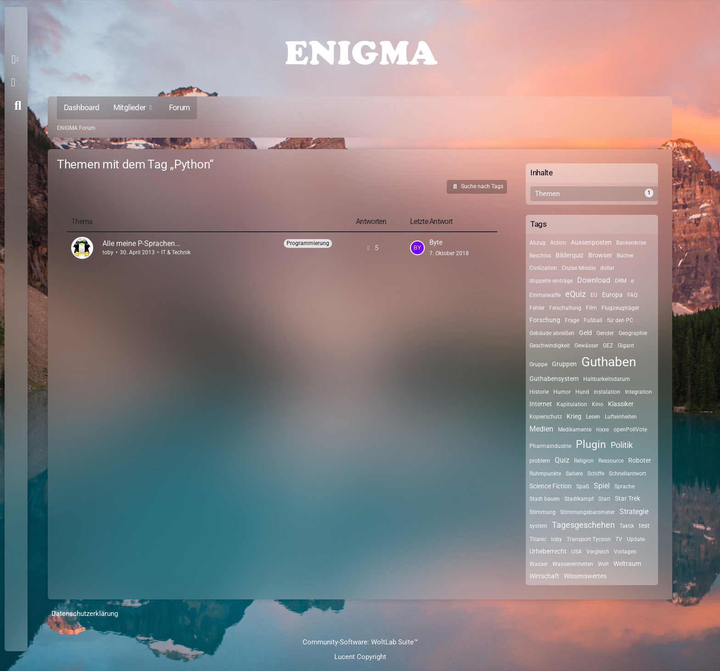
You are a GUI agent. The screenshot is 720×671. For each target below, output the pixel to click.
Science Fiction (550, 486)
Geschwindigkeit (549, 345)
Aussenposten (591, 242)
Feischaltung (565, 308)
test (644, 525)
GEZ (608, 345)
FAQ (632, 295)
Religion (584, 461)
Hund (582, 392)
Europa (612, 294)
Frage (572, 320)
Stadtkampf (579, 499)
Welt (603, 564)
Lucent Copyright (360, 657)
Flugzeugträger (620, 308)
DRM (620, 281)
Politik (622, 445)
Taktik (626, 526)
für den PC (620, 320)
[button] (17, 59)
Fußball (593, 320)
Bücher (625, 255)
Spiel (602, 485)
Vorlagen (625, 551)
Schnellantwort (627, 473)
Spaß (582, 486)
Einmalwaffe (545, 295)
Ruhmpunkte (545, 473)
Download (593, 280)
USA (576, 551)
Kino (597, 404)
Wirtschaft (544, 576)
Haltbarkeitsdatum (606, 379)
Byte (436, 242)
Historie (539, 392)
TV (618, 539)
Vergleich (597, 551)
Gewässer (586, 345)
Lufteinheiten (621, 417)
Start (604, 499)
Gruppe (538, 364)
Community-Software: (360, 642)
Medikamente (574, 429)
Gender (605, 333)
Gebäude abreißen (551, 333)
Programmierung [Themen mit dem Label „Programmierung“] (308, 243)
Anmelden (13, 82)
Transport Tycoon (589, 539)
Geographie (633, 333)
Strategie (633, 511)
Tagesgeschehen (583, 525)
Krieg (574, 416)
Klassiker (621, 404)
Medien (541, 429)
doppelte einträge (551, 281)
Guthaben (608, 361)
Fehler (537, 308)
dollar (607, 268)
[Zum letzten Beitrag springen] (417, 247)
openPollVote (630, 429)
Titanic (537, 539)
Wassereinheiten (572, 564)
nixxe (602, 429)
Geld (585, 332)
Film (591, 308)
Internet (540, 404)
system (538, 526)
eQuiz (575, 294)
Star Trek (627, 498)
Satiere (574, 473)
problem (539, 461)
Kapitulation (572, 404)
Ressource (611, 461)
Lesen (593, 417)
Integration (638, 392)
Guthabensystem (554, 378)
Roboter (639, 460)
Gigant (626, 345)
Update (636, 539)
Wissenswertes (585, 576)
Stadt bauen (544, 499)
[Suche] (18, 105)
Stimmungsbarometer (587, 512)
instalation (607, 392)
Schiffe (595, 473)
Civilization (543, 268)
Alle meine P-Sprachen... (141, 243)
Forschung (544, 320)
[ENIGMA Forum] (360, 50)
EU (594, 295)
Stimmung (542, 512)
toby (107, 252)
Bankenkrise (631, 243)
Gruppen (564, 364)
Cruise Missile (579, 268)
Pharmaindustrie (550, 446)
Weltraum (627, 563)
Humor (562, 392)
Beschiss (540, 255)
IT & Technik (176, 252)
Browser (600, 255)
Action (558, 243)
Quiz (562, 460)
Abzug (537, 243)
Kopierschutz (545, 417)
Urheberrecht (548, 551)
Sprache (624, 486)
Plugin (591, 444)
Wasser (538, 564)
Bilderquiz (570, 255)
